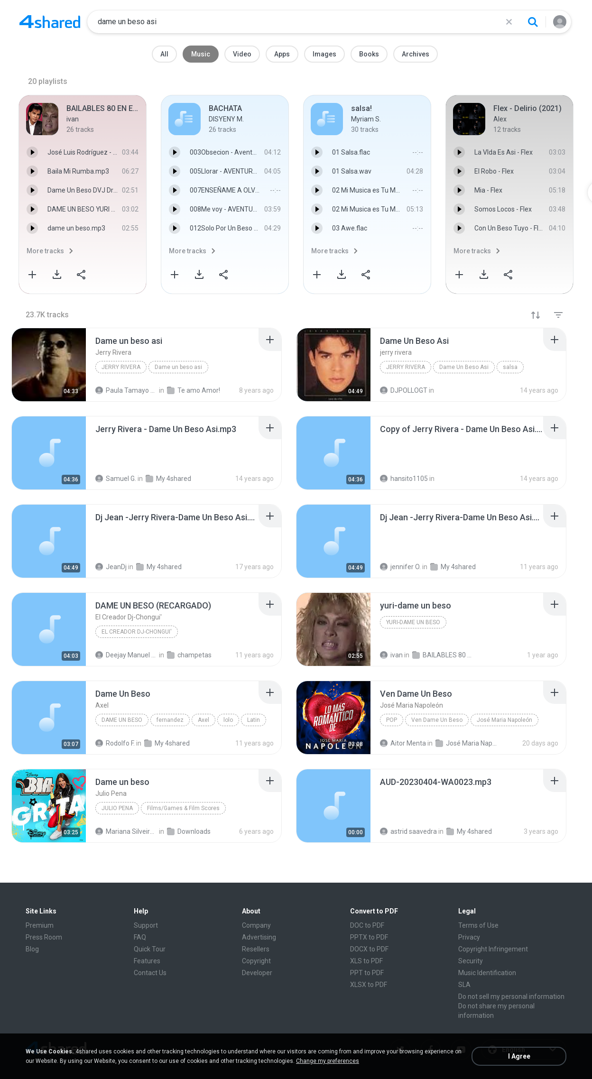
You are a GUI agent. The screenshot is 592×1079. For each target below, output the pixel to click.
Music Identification (487, 973)
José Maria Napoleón (504, 720)
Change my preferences (327, 1061)
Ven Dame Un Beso (436, 720)
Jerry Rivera (121, 367)
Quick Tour (150, 949)
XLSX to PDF (368, 984)
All (164, 54)
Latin (253, 720)
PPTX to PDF (369, 937)
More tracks (45, 251)
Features (147, 961)
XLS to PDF (366, 961)
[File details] (49, 364)
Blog (32, 949)
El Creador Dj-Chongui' (137, 631)
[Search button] (532, 21)
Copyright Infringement (493, 949)
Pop (391, 720)
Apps (282, 54)
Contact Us (150, 973)
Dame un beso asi (178, 367)
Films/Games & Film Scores (183, 808)
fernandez (170, 720)
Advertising (259, 937)
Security (470, 961)
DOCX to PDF (369, 949)
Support (146, 925)
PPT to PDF (367, 973)
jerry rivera (405, 367)
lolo (228, 720)
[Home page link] (49, 21)
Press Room (44, 937)
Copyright (256, 961)
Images (324, 54)
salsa (510, 367)
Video (242, 54)
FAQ (140, 937)
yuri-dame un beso (413, 622)
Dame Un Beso (122, 720)
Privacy (469, 937)
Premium (40, 925)
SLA (464, 984)
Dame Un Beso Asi (464, 367)
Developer (257, 973)
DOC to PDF (367, 925)
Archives (415, 54)
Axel (203, 720)
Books (369, 54)
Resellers (255, 949)
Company (256, 925)
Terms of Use (478, 925)
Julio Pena (117, 808)
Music (200, 54)
